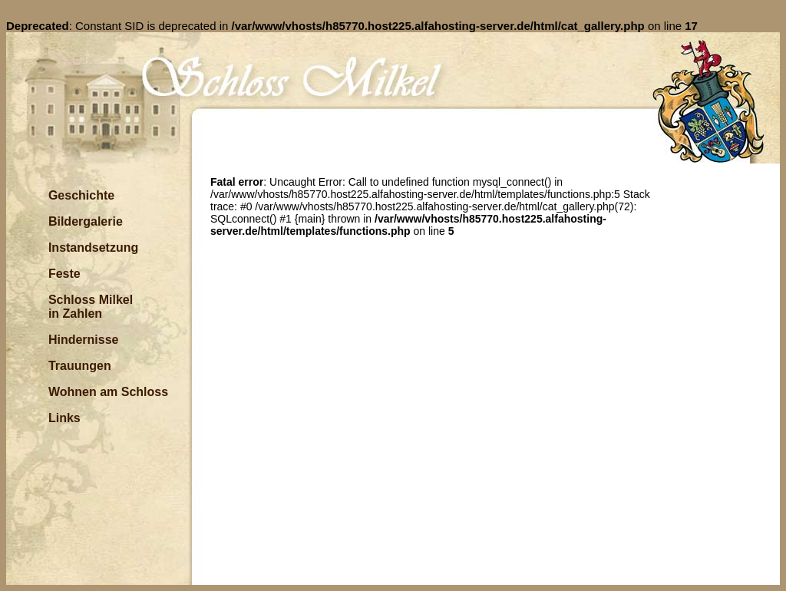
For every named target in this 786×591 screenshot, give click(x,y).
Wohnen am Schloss (108, 391)
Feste (64, 273)
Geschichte (81, 195)
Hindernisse (83, 339)
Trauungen (79, 365)
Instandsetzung (93, 247)
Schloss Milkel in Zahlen (90, 306)
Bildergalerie (85, 221)
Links (64, 417)
